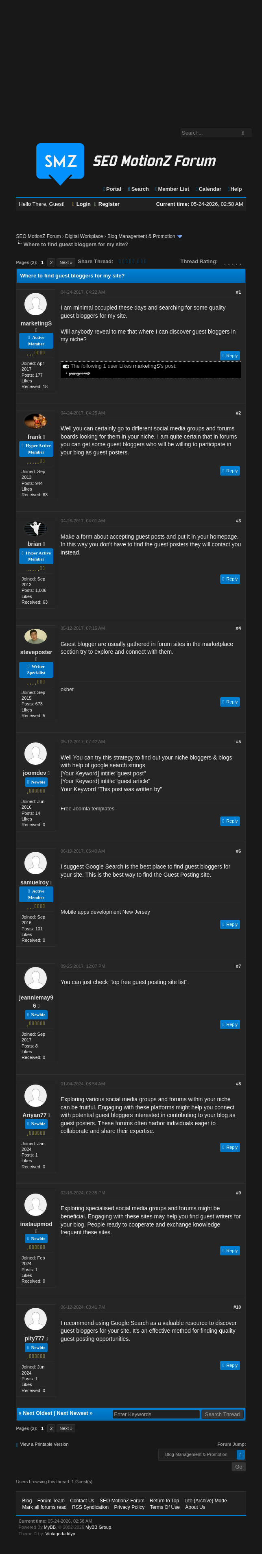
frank (34, 437)
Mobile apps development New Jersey (105, 912)
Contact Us (82, 1501)
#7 (238, 966)
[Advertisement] (131, 60)
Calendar (208, 189)
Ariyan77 (34, 1115)
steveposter (36, 652)
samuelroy (34, 882)
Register (107, 204)
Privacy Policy (129, 1507)
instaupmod (36, 1224)
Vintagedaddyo (60, 1533)
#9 (238, 1192)
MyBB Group (98, 1527)
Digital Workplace (84, 236)
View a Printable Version (44, 1444)
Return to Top (164, 1501)
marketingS (36, 323)
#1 (238, 292)
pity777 (34, 1338)
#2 (238, 412)
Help (234, 189)
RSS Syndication (90, 1507)
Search (138, 189)
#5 (238, 741)
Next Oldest (37, 1413)
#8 (238, 1083)
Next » (65, 262)
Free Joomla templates (87, 808)
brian (34, 544)
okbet (67, 689)
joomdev (34, 773)
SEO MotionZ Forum (38, 236)
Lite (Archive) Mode (206, 1501)
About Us (195, 1507)
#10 (237, 1307)
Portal (112, 189)
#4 (238, 628)
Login (81, 204)
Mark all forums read (44, 1507)
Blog (27, 1501)
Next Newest (72, 1413)
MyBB (50, 1527)
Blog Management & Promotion (141, 236)
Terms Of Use (165, 1507)
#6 (238, 851)
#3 (238, 520)
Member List (172, 189)
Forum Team (51, 1501)
